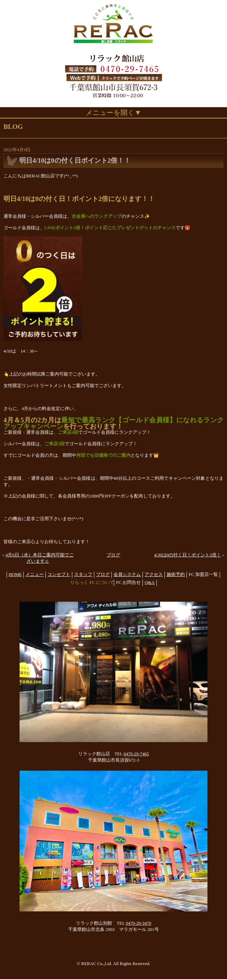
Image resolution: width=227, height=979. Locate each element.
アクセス (154, 574)
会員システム (127, 574)
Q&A (149, 582)
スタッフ (83, 574)
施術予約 (176, 574)
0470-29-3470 (138, 923)
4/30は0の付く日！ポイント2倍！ (187, 555)
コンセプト (58, 574)
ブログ (113, 555)
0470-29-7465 (136, 753)
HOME (15, 574)
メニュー (34, 574)
